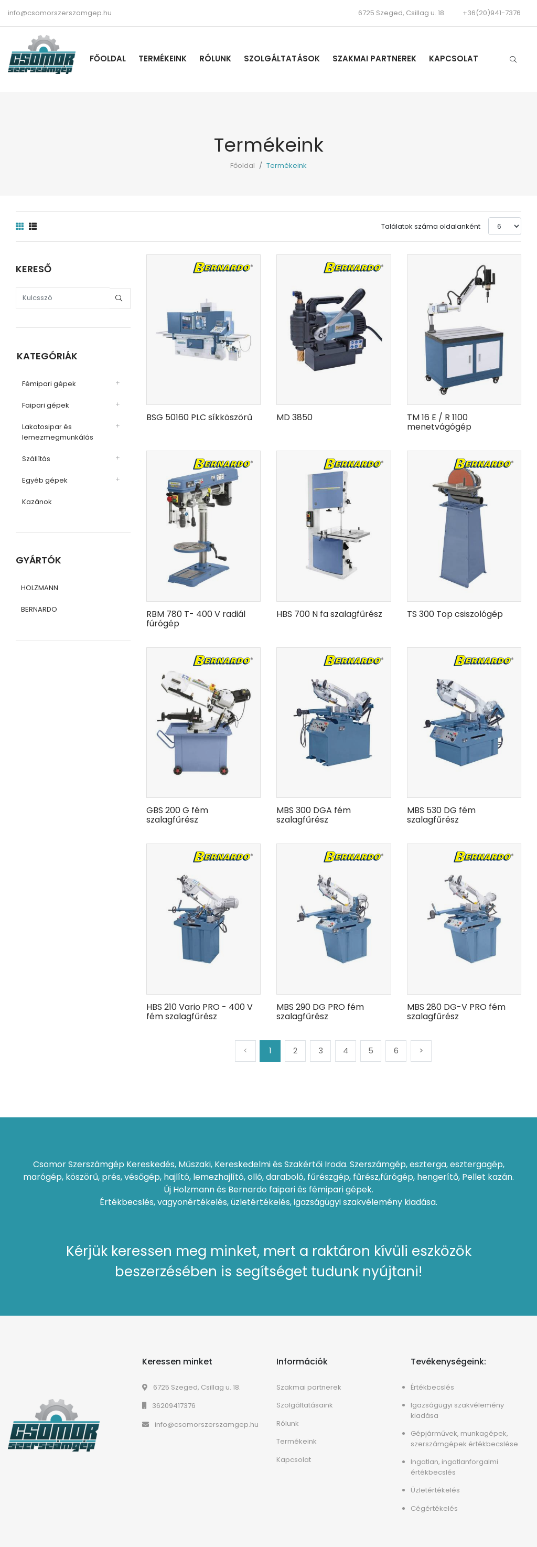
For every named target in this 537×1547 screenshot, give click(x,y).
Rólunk (218, 58)
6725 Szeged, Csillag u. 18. (191, 1387)
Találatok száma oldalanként (430, 226)
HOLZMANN (39, 587)
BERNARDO (39, 609)
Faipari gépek (44, 404)
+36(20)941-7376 (492, 13)
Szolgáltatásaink (304, 1405)
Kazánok (36, 501)
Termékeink (166, 58)
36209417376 (169, 1406)
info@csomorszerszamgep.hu (60, 13)
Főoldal (111, 58)
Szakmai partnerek (378, 58)
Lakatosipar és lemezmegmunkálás (56, 431)
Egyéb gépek (44, 479)
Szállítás (35, 458)
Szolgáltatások (285, 58)
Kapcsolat (456, 58)
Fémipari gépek (48, 383)
